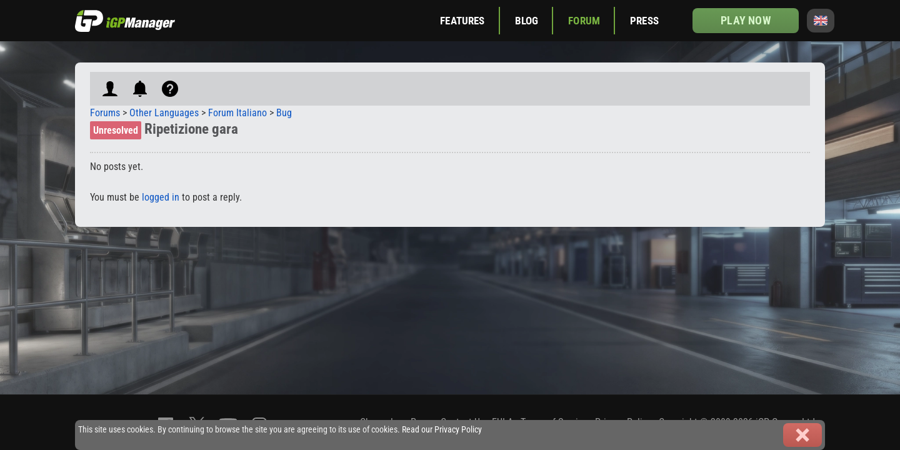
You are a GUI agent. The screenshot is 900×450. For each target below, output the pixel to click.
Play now (745, 20)
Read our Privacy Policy (442, 429)
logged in (160, 197)
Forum (584, 20)
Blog (527, 20)
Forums (105, 113)
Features (462, 20)
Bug (284, 113)
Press (644, 20)
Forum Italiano (237, 113)
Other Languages (164, 113)
